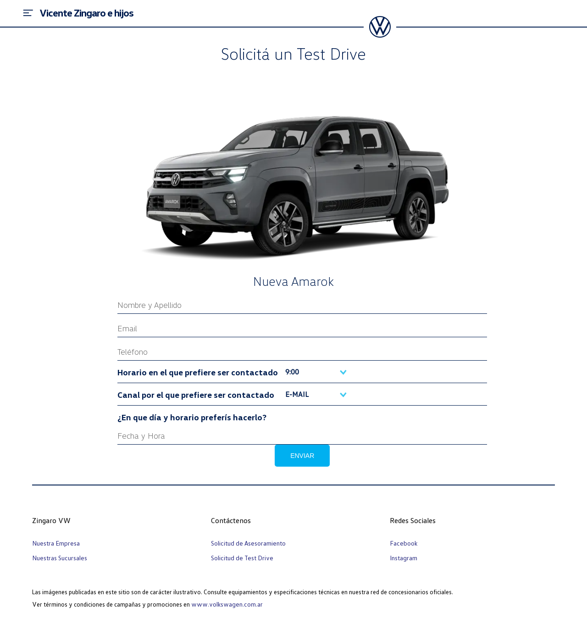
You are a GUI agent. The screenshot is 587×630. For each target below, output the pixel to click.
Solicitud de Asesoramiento (248, 543)
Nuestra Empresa (56, 543)
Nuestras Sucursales (59, 558)
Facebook (403, 543)
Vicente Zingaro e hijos (86, 12)
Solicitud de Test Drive (242, 558)
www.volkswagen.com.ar (227, 604)
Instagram (403, 558)
